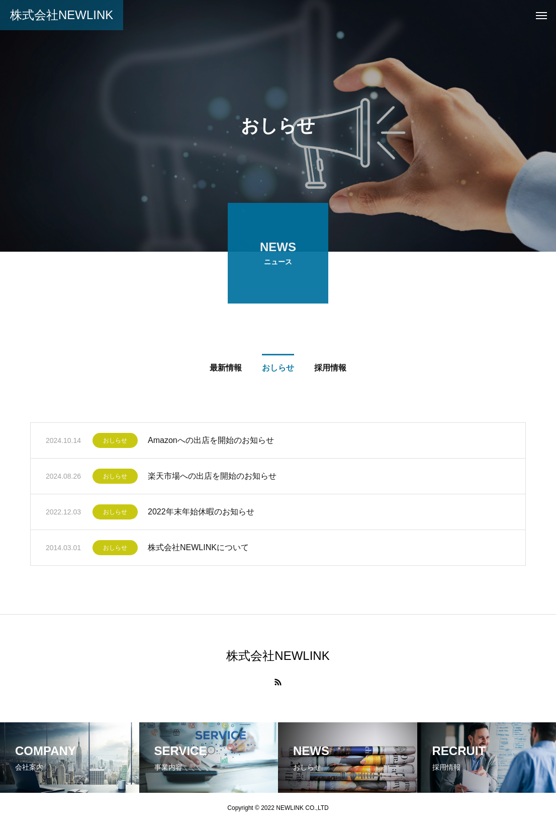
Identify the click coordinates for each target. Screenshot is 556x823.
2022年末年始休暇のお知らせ (201, 513)
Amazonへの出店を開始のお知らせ (211, 442)
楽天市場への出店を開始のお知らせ (212, 478)
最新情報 (226, 369)
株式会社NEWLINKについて (198, 549)
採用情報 (330, 369)
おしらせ (278, 369)
